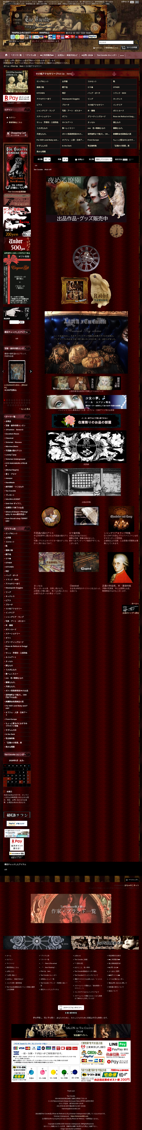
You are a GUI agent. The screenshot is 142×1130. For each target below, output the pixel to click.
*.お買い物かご (12, 975)
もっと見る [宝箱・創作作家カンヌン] (25, 409)
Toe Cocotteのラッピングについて (86, 975)
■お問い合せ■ (113, 967)
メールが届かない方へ (116, 979)
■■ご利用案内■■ (114, 959)
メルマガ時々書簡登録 (14, 983)
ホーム (9, 955)
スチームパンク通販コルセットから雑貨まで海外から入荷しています (88, 997)
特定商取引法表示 (115, 955)
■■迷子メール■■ (114, 975)
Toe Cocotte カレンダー (49, 975)
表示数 (40, 159)
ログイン (98, 48)
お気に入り (10, 971)
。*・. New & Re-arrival (49, 963)
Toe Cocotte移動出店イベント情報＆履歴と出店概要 (21, 988)
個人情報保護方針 (115, 963)
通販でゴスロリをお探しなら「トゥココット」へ (88, 980)
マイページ (10, 963)
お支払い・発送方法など (15, 979)
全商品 (8, 421)
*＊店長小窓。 (79, 963)
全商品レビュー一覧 (47, 979)
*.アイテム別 (45, 955)
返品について (113, 991)
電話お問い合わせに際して (118, 983)
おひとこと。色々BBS (82, 967)
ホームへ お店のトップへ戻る (130, 608)
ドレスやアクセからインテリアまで (87, 992)
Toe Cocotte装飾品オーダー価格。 (86, 971)
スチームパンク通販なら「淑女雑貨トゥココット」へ (88, 987)
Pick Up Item (45, 971)
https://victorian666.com (79, 1116)
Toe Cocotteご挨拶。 (82, 959)
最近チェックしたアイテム (50, 989)
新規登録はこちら (112, 48)
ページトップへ (133, 880)
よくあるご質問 (114, 971)
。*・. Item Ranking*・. (49, 967)
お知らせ (78, 955)
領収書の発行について (116, 987)
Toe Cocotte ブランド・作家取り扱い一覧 (54, 984)
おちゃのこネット (132, 885)
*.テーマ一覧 (45, 959)
